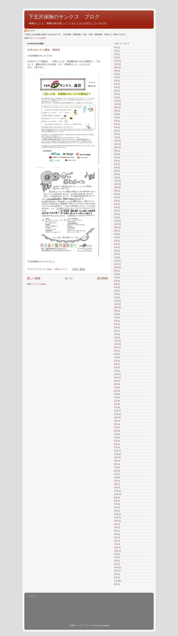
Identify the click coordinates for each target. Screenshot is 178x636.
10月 (116, 67)
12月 (116, 61)
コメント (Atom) (39, 284)
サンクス (31, 31)
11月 (116, 64)
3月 (115, 51)
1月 (115, 57)
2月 (115, 54)
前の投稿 (102, 278)
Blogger (106, 625)
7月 (115, 77)
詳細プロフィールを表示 (35, 38)
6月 (115, 81)
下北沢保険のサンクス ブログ (64, 17)
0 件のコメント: (61, 269)
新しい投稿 (33, 278)
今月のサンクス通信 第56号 (45, 49)
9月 (115, 71)
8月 (115, 74)
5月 (115, 84)
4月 (115, 47)
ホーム (69, 278)
